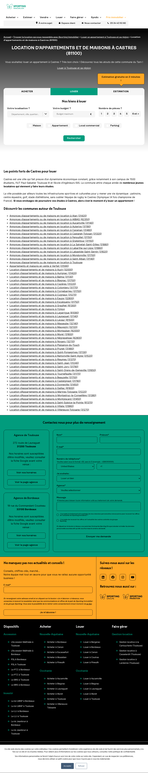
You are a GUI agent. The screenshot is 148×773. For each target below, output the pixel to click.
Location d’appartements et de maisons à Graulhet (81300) (43, 305)
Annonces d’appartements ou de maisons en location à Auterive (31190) (50, 226)
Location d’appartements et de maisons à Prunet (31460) (42, 348)
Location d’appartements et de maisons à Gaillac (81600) (42, 388)
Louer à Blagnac (91, 683)
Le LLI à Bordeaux (20, 711)
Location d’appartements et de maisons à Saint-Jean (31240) (44, 363)
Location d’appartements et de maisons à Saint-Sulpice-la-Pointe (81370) (51, 402)
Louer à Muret (90, 693)
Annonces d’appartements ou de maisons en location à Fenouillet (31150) (51, 237)
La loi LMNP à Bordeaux (22, 701)
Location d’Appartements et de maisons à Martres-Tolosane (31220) (48, 391)
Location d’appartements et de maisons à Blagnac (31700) (43, 280)
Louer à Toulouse (91, 699)
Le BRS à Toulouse (20, 679)
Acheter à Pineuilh (56, 662)
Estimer (27, 23)
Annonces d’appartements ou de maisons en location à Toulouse (46, 262)
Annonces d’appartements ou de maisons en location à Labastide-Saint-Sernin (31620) (59, 251)
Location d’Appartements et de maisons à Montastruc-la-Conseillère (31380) (53, 395)
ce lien (89, 604)
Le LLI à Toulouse (19, 716)
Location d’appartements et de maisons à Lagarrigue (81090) (44, 312)
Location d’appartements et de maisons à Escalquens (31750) (44, 301)
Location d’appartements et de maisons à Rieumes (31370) (43, 359)
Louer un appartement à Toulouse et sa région (105, 37)
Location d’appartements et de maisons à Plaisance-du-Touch (44, 345)
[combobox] (28, 114)
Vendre (44, 23)
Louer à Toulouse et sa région (74, 67)
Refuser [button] (81, 766)
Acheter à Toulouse (56, 699)
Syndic (95, 23)
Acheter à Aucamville (57, 678)
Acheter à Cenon (55, 647)
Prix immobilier (114, 23)
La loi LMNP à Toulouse (22, 706)
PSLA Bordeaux (18, 659)
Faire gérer (76, 23)
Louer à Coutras (91, 657)
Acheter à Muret (55, 693)
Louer (59, 23)
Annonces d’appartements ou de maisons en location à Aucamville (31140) (52, 222)
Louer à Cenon (90, 652)
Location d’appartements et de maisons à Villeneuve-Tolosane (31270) (49, 409)
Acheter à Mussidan (56, 657)
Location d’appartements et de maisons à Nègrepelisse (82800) (46, 337)
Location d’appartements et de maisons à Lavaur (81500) (42, 319)
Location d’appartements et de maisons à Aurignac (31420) (43, 273)
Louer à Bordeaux (92, 647)
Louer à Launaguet (92, 688)
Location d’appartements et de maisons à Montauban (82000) (45, 330)
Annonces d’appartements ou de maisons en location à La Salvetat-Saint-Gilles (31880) (59, 244)
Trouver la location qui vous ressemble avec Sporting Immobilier (46, 37)
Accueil (7, 37)
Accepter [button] (67, 766)
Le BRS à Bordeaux (20, 684)
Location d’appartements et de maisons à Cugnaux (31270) (43, 294)
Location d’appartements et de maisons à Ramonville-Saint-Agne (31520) (51, 355)
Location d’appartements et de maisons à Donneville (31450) (44, 384)
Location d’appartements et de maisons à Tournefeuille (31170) (45, 373)
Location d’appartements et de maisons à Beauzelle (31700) (43, 377)
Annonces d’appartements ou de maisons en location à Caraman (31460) (51, 230)
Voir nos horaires (26, 473)
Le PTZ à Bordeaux (20, 669)
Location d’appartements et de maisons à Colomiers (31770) (44, 287)
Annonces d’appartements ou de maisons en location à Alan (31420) (48, 215)
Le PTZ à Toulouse (20, 674)
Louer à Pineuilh (91, 662)
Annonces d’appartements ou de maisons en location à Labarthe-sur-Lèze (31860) (56, 248)
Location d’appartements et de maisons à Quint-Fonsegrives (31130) (48, 352)
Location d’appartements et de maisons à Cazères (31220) (43, 283)
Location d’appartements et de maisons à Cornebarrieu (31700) (45, 291)
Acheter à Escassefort (58, 652)
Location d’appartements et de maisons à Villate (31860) (42, 406)
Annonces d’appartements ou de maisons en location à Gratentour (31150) (52, 240)
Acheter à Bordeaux (57, 642)
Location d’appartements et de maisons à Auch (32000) (41, 269)
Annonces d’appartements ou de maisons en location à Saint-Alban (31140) (52, 258)
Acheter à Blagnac (56, 683)
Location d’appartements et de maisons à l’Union (37, 309)
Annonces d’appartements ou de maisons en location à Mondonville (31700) (52, 255)
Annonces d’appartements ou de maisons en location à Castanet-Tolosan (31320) (56, 233)
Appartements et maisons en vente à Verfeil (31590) (39, 266)
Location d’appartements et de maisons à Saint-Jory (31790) (44, 366)
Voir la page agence (26, 482)
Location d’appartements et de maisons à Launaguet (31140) (44, 316)
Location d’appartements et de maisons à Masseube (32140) (44, 323)
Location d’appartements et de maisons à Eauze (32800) (42, 298)
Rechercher (74, 138)
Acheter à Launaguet (57, 688)
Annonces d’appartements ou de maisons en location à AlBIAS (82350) (50, 219)
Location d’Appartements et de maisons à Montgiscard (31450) (45, 398)
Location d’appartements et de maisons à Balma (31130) (41, 276)
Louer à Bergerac (91, 642)
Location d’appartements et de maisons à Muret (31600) (41, 334)
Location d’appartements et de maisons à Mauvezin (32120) (44, 327)
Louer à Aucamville (92, 678)
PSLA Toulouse (18, 664)
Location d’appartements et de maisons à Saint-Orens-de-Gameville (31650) (53, 370)
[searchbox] (28, 114)
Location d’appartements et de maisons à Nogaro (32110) (42, 341)
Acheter (11, 23)
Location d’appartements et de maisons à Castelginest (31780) (45, 380)
